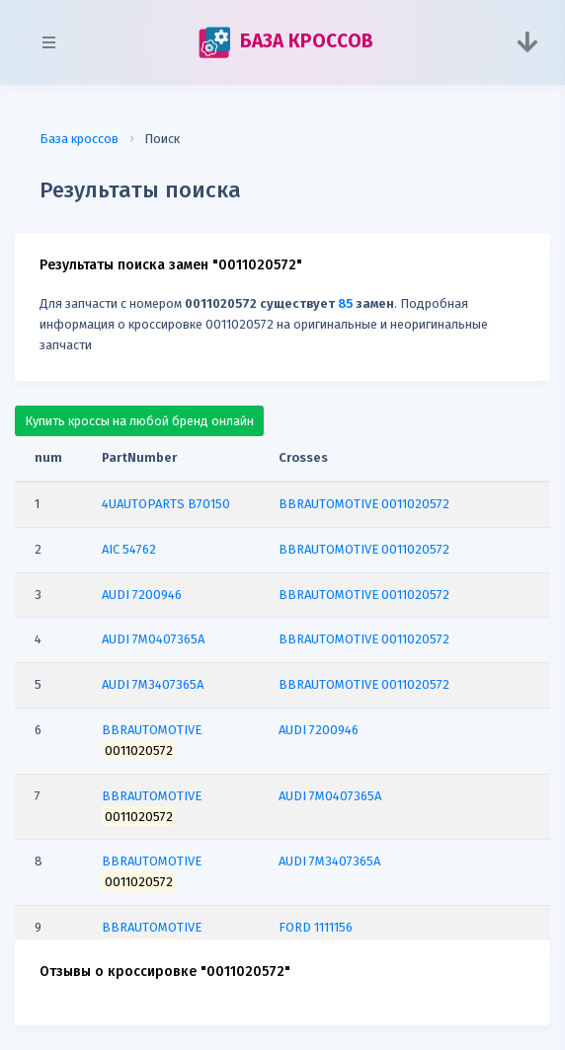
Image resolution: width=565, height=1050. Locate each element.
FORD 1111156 (316, 927)
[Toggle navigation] (527, 42)
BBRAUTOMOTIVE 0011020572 (364, 503)
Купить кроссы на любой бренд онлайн (139, 420)
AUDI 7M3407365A (329, 861)
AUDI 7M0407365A (330, 795)
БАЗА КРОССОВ (285, 42)
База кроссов (79, 138)
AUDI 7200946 (319, 729)
